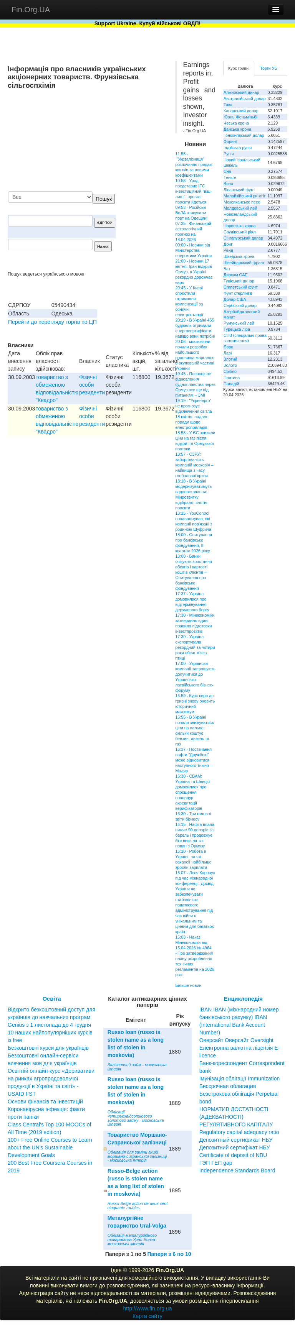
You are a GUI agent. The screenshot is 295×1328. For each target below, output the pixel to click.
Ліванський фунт (239, 189)
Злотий (230, 359)
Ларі (228, 353)
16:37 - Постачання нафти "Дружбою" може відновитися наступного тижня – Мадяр (193, 760)
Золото (230, 365)
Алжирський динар (241, 92)
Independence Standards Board (237, 1170)
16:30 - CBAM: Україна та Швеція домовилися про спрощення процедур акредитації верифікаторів (192, 792)
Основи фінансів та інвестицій (45, 1101)
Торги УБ (268, 68)
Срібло (230, 371)
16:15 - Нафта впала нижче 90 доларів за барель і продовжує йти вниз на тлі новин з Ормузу (194, 835)
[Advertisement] (109, 141)
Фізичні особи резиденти (92, 385)
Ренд (228, 250)
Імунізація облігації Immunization (239, 1078)
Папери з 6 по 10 (169, 1254)
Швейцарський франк (244, 262)
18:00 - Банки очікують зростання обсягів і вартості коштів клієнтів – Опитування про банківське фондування (193, 572)
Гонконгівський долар (244, 135)
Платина (232, 377)
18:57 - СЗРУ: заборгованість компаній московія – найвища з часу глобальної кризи (194, 465)
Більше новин (188, 985)
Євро (228, 347)
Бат (227, 268)
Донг (228, 244)
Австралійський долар (245, 98)
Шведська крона (239, 256)
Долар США (235, 299)
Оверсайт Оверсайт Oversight (236, 1040)
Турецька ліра (237, 329)
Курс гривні (238, 68)
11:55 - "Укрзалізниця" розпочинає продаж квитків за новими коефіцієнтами (193, 164)
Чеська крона (236, 123)
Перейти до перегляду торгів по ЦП (52, 322)
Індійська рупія (238, 147)
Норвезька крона (239, 225)
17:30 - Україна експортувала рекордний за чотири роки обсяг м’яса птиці (195, 647)
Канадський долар (241, 110)
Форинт (231, 141)
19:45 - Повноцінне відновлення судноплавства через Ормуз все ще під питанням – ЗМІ (195, 384)
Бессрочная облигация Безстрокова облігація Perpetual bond (239, 1094)
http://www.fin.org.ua (147, 1308)
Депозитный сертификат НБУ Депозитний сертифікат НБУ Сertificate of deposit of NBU (236, 1147)
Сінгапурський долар (243, 238)
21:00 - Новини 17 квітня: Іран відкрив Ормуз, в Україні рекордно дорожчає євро (193, 272)
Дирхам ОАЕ (236, 274)
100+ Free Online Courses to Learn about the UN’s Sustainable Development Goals (50, 1147)
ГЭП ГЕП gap (215, 1163)
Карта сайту (147, 1316)
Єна (227, 171)
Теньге (230, 177)
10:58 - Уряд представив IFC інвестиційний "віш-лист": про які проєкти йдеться (193, 191)
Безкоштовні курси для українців (48, 1048)
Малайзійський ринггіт (244, 196)
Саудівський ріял (239, 232)
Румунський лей (239, 323)
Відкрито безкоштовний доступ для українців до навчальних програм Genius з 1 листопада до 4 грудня (51, 1017)
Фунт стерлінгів (238, 293)
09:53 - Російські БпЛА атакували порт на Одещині (191, 212)
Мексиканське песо (242, 202)
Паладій (231, 383)
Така (228, 104)
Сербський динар (240, 305)
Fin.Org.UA (31, 9)
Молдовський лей (240, 208)
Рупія (229, 153)
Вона (228, 183)
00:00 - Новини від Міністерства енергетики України (193, 250)
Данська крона (237, 129)
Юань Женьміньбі (240, 117)
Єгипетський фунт (241, 287)
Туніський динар (239, 281)
